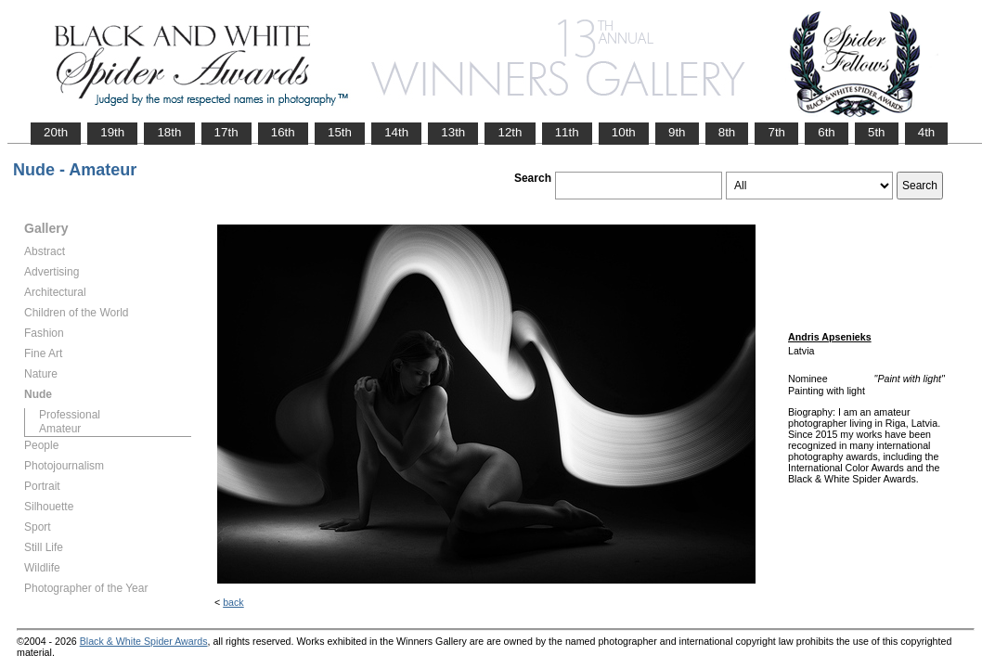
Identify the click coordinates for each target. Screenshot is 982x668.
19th (112, 132)
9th (677, 132)
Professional (69, 414)
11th (567, 132)
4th (927, 132)
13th (453, 132)
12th (509, 132)
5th (877, 132)
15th (339, 132)
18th (169, 132)
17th (226, 132)
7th (776, 132)
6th (827, 132)
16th (283, 132)
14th (396, 132)
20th (55, 132)
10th (623, 132)
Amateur (60, 428)
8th (727, 132)
